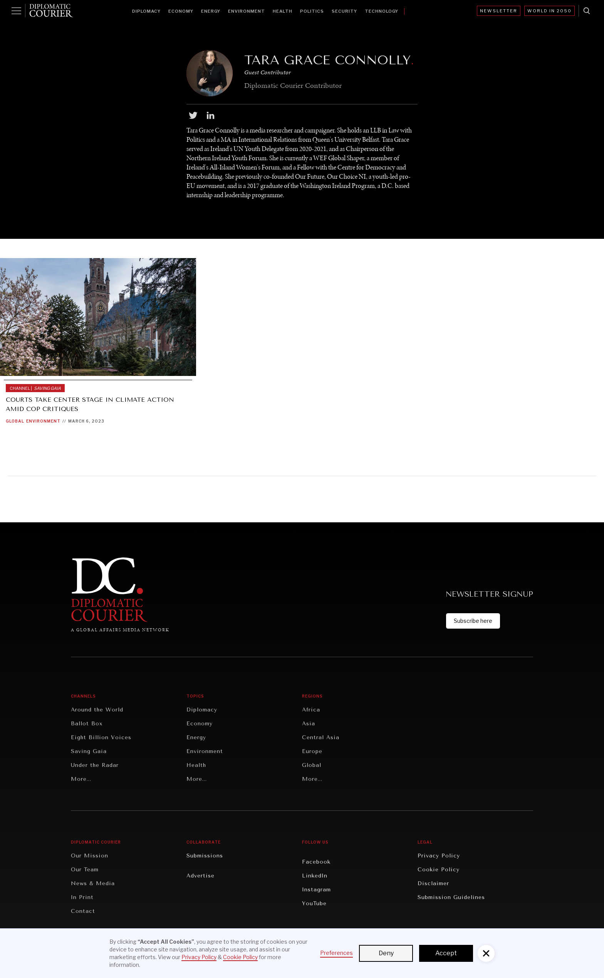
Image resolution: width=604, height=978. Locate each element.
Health (282, 11)
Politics (312, 11)
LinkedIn (314, 875)
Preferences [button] (336, 952)
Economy (180, 11)
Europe (312, 751)
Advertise (200, 875)
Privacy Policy (439, 855)
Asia (308, 723)
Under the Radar (95, 765)
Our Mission (89, 855)
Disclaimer (433, 883)
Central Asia (320, 737)
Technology (381, 11)
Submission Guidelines (451, 897)
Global (15, 421)
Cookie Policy (439, 869)
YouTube (314, 903)
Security (344, 11)
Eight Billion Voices (101, 737)
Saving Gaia (89, 751)
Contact (83, 911)
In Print (82, 897)
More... (81, 779)
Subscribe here (473, 620)
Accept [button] (446, 953)
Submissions (204, 855)
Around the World (97, 709)
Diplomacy (146, 11)
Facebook (316, 862)
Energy (210, 11)
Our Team (85, 869)
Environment (246, 11)
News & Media (93, 883)
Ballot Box (86, 723)
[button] (486, 953)
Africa (311, 709)
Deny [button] (386, 953)
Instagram (316, 889)
